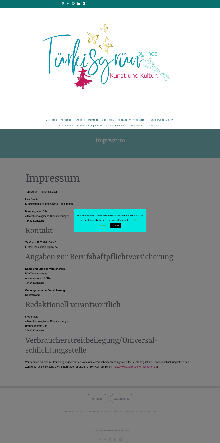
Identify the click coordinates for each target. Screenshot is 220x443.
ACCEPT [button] (115, 225)
